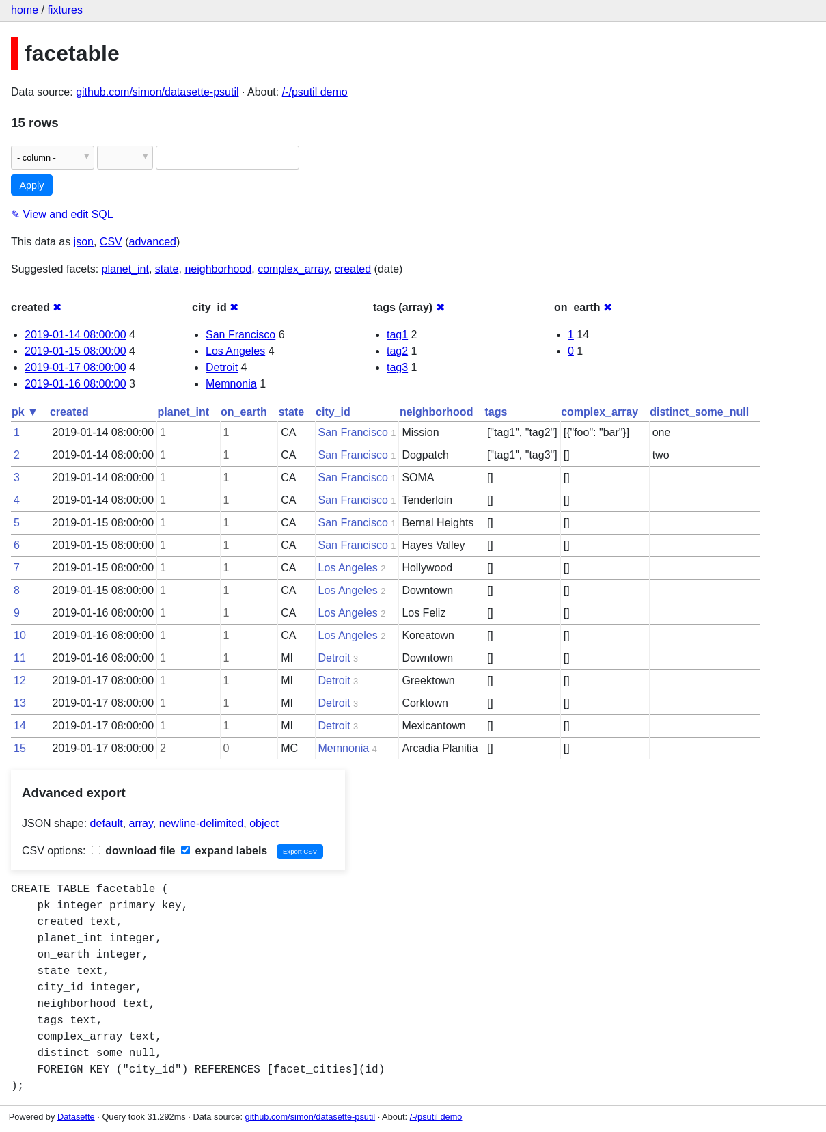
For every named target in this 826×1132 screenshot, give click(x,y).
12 (20, 680)
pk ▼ (25, 412)
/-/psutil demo (315, 92)
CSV (111, 241)
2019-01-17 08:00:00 (75, 367)
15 (20, 748)
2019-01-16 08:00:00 (75, 384)
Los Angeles (235, 351)
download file (134, 851)
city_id (333, 412)
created (353, 269)
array (141, 823)
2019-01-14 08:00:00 (75, 334)
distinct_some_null (699, 412)
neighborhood (217, 269)
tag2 (397, 351)
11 (20, 658)
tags (495, 412)
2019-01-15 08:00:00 (75, 351)
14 (20, 725)
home (24, 10)
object (264, 823)
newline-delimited (201, 823)
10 (20, 635)
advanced (152, 241)
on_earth (244, 412)
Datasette (76, 1116)
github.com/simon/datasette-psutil (157, 92)
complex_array (293, 269)
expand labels (224, 851)
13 (20, 703)
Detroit (222, 367)
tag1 (397, 334)
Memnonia (231, 384)
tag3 (397, 367)
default (106, 823)
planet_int (125, 269)
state (167, 269)
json (84, 241)
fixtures (65, 10)
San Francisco (240, 334)
